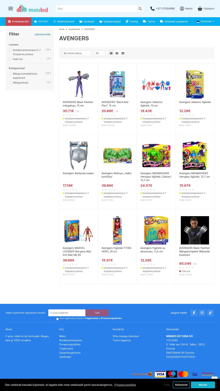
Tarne (149, 21)
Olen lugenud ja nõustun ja (90, 318)
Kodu (61, 29)
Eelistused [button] (181, 384)
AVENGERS (89, 29)
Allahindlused (64, 21)
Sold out (18, 59)
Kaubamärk (74, 29)
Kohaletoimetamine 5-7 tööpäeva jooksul (27, 52)
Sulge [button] (166, 384)
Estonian (204, 21)
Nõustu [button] (203, 384)
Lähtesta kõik (42, 34)
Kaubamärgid (110, 21)
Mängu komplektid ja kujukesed (25, 75)
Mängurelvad (20, 82)
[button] (205, 21)
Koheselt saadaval (174, 21)
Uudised (86, 21)
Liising (132, 21)
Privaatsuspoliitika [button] (125, 384)
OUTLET (41, 21)
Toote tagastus (122, 340)
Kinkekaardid (18, 21)
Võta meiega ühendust (126, 336)
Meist (62, 336)
